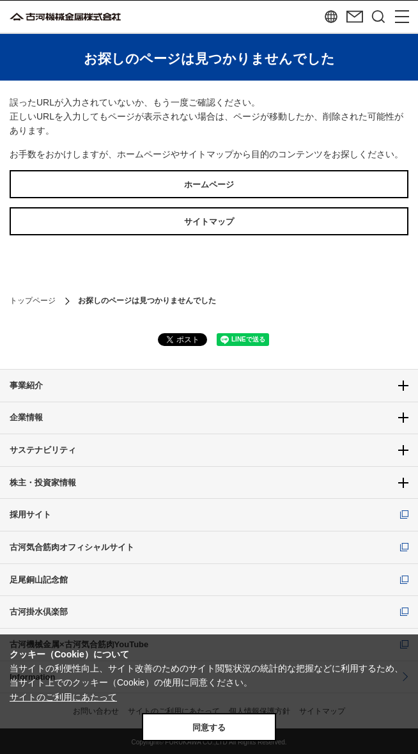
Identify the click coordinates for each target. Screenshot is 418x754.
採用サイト (30, 514)
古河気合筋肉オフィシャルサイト (72, 547)
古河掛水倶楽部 (39, 612)
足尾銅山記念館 (39, 580)
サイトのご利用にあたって (63, 697)
